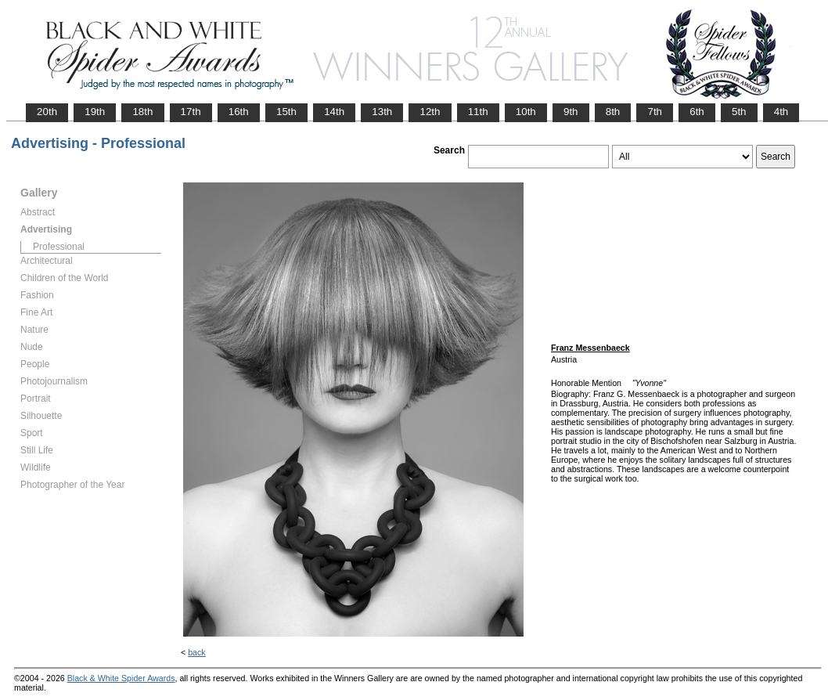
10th (526, 111)
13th (382, 111)
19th (94, 111)
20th (47, 111)
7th (655, 111)
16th (238, 111)
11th (478, 111)
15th (286, 111)
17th (191, 111)
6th (697, 111)
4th (781, 111)
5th (739, 111)
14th (334, 111)
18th (142, 111)
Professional (59, 246)
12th (429, 111)
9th (571, 111)
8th (613, 111)
